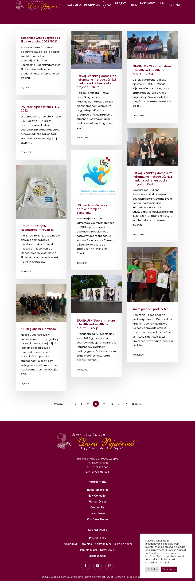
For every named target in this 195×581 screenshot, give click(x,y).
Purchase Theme (97, 518)
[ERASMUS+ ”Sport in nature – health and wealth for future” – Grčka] (152, 77)
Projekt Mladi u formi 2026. (97, 549)
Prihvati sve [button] (169, 569)
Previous (58, 403)
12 (112, 403)
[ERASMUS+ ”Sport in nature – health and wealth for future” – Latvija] (96, 326)
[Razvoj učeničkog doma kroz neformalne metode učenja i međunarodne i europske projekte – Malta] (96, 88)
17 (125, 403)
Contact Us (97, 507)
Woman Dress (97, 501)
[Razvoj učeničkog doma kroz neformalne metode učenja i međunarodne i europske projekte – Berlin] (152, 185)
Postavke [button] (152, 569)
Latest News (98, 513)
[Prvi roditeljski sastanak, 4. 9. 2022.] (41, 130)
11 (104, 403)
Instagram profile (97, 489)
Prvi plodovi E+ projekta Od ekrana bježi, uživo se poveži (97, 543)
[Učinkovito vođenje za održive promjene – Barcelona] (96, 210)
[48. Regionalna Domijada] (41, 337)
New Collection (97, 495)
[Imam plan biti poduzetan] (152, 304)
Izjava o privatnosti (95, 576)
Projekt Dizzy (97, 537)
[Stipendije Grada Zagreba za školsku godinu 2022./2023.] (41, 63)
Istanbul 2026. (97, 555)
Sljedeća (136, 403)
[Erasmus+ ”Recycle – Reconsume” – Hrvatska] (41, 222)
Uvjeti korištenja (116, 576)
